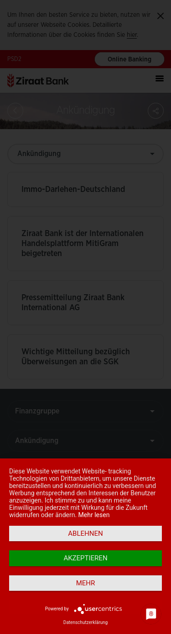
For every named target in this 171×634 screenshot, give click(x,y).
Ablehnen (85, 533)
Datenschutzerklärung (85, 622)
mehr (85, 583)
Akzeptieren (85, 558)
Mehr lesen (94, 514)
